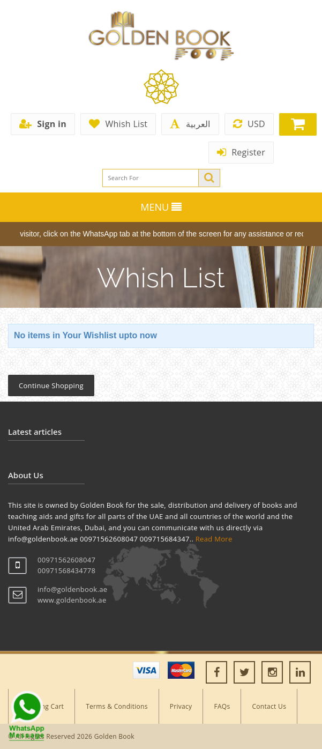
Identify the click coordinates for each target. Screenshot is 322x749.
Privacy (181, 706)
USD (249, 124)
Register (241, 152)
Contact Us (269, 706)
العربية (190, 124)
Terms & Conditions (117, 706)
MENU (161, 207)
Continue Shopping (51, 385)
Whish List (118, 124)
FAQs (222, 706)
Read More (214, 539)
